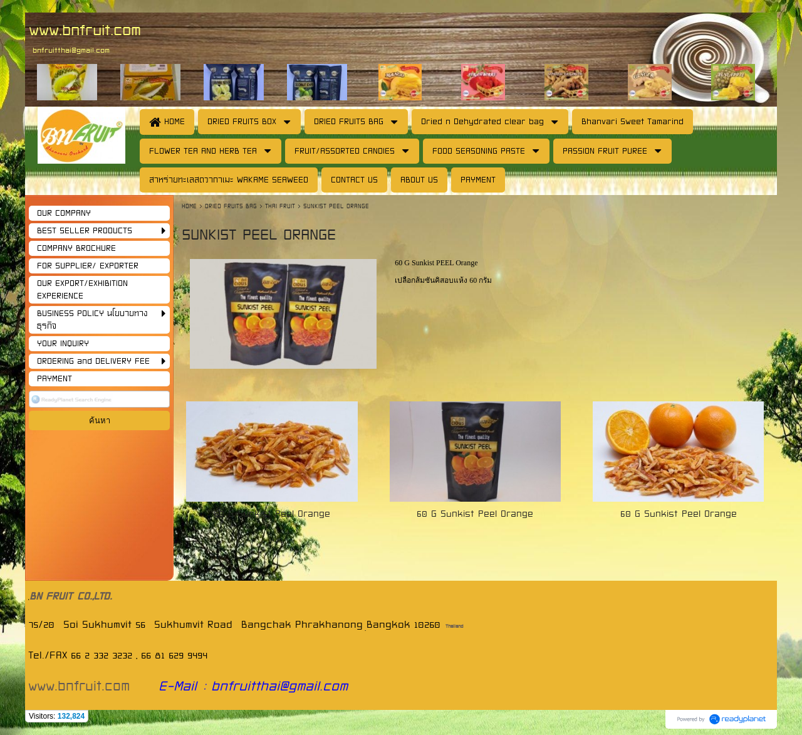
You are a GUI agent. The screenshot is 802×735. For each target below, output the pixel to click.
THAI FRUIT (280, 206)
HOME (190, 206)
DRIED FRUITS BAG (231, 206)
